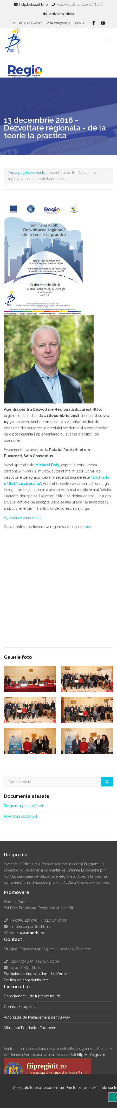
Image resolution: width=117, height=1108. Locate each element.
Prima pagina (18, 173)
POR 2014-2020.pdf (20, 816)
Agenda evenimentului (22, 518)
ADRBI (79, 23)
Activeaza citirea (61, 14)
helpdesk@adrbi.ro (33, 4)
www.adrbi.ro (32, 933)
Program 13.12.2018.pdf (23, 806)
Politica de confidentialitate (26, 980)
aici (88, 527)
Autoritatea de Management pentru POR (37, 1017)
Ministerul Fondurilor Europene (30, 1028)
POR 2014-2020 (31, 23)
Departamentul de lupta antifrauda (32, 996)
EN (12, 23)
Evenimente (35, 173)
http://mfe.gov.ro (91, 1055)
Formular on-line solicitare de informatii (37, 974)
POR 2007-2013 (58, 23)
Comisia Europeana (20, 1007)
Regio (28, 68)
